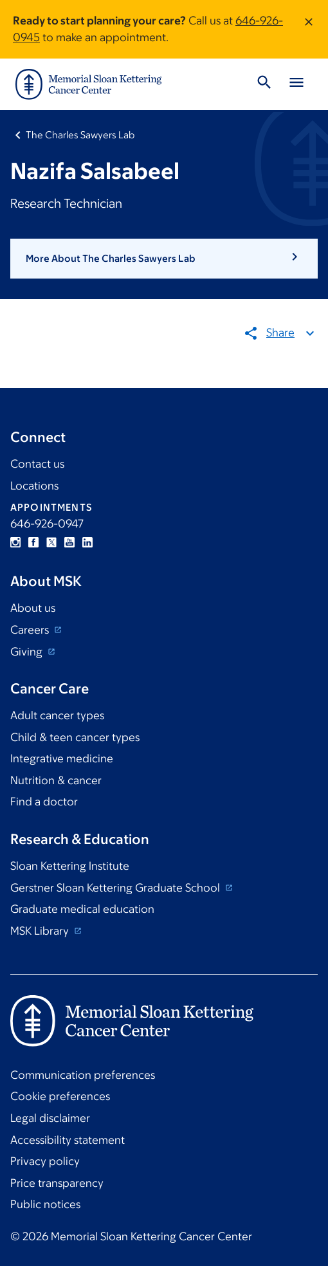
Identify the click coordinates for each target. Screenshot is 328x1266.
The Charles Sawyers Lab (80, 134)
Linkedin (87, 542)
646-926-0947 (47, 523)
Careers (30, 629)
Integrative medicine (61, 758)
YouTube (69, 542)
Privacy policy (45, 1161)
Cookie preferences (60, 1096)
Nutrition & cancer (56, 780)
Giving (27, 651)
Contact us (37, 463)
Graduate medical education (82, 909)
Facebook (33, 542)
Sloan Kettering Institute (69, 865)
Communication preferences (82, 1075)
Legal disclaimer (50, 1118)
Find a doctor (44, 801)
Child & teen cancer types (75, 737)
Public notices (45, 1204)
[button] (164, 258)
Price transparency (57, 1183)
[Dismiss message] (308, 29)
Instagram (15, 542)
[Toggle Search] (264, 84)
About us (32, 607)
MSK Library (40, 930)
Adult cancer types (57, 715)
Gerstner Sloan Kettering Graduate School (116, 887)
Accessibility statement (67, 1139)
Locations (34, 485)
